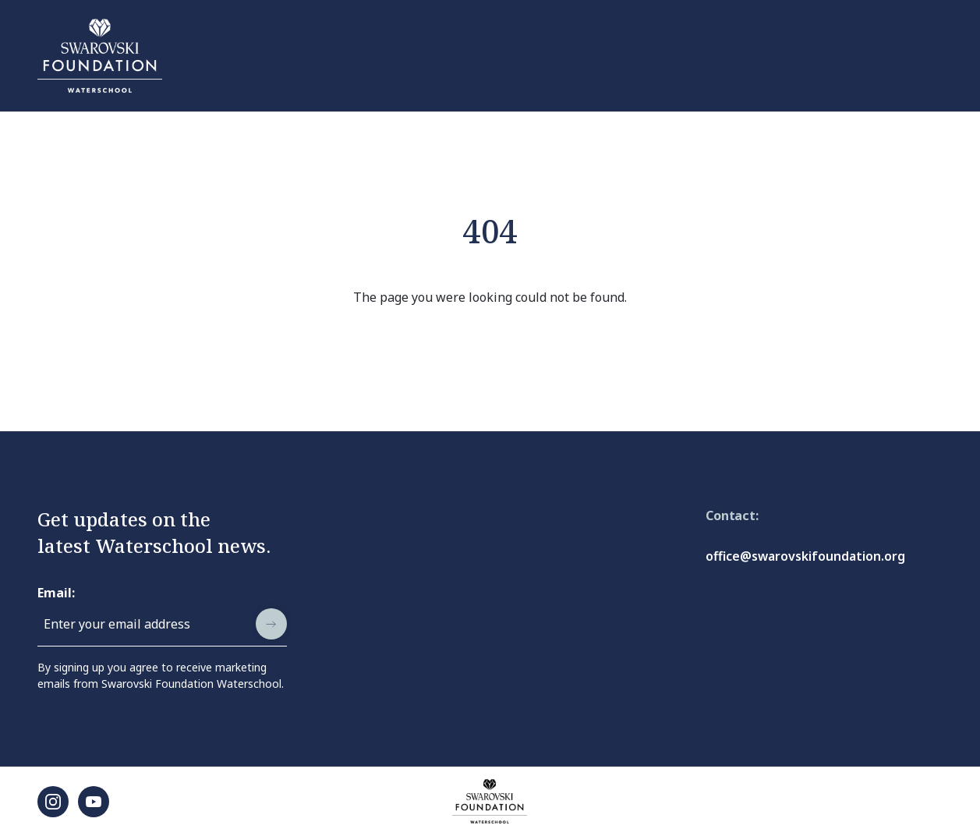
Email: (56, 592)
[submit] (271, 623)
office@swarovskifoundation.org (805, 556)
